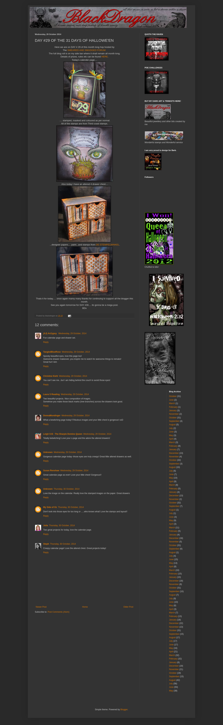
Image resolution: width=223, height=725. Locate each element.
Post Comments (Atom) (58, 612)
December (174, 453)
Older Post (128, 607)
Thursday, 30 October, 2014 (66, 489)
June (171, 400)
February (173, 407)
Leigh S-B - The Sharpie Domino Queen (62, 434)
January (173, 410)
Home (85, 607)
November (174, 414)
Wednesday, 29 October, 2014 (72, 333)
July (171, 428)
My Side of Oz (50, 507)
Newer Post (41, 607)
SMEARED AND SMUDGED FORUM (86, 50)
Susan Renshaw (51, 470)
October (173, 396)
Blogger (124, 709)
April (171, 439)
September (174, 421)
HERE (104, 56)
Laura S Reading (51, 394)
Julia (45, 525)
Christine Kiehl (50, 376)
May (171, 435)
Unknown (48, 452)
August (172, 424)
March (172, 403)
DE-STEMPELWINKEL (107, 244)
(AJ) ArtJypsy (50, 333)
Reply (46, 342)
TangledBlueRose (52, 352)
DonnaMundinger (51, 415)
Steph (46, 544)
